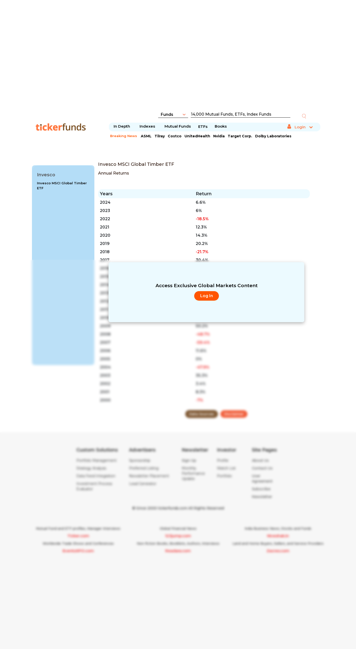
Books (221, 126)
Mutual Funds (178, 126)
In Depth (122, 126)
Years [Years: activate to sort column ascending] (106, 194)
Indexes (147, 126)
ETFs (202, 126)
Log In (206, 295)
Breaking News (123, 136)
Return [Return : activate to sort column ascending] (204, 194)
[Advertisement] (178, 58)
